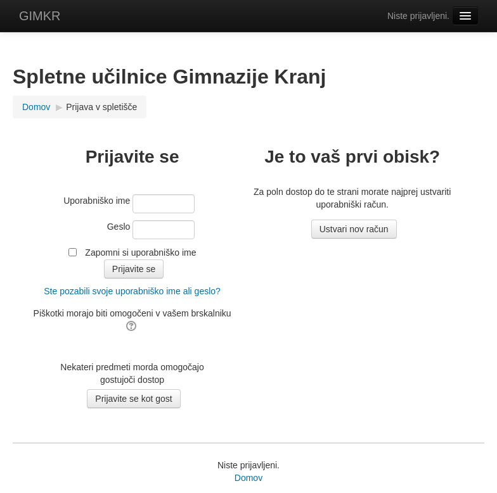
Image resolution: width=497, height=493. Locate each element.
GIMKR (40, 16)
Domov (248, 478)
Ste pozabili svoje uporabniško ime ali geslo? (132, 291)
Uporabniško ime (96, 201)
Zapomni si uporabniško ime (140, 252)
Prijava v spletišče (101, 107)
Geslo (119, 227)
